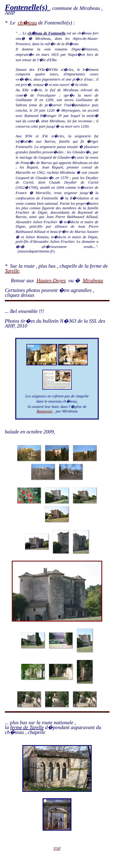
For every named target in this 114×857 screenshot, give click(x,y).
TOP (57, 848)
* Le (11, 23)
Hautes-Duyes (51, 280)
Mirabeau (93, 280)
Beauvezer (45, 411)
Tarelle (12, 271)
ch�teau (27, 23)
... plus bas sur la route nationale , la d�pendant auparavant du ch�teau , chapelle (53, 727)
